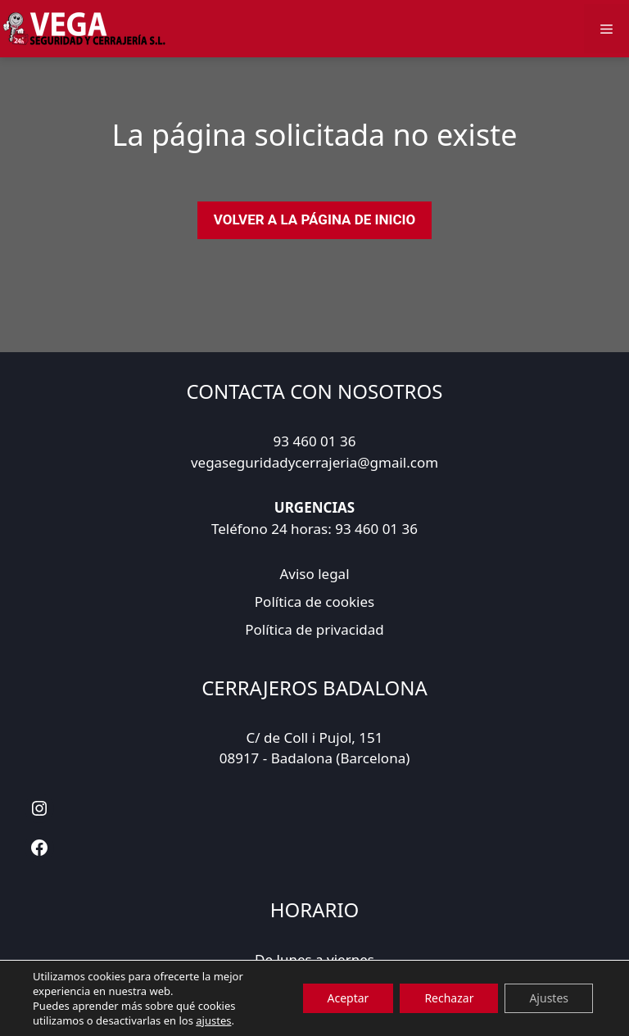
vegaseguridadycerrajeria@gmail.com (314, 462)
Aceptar (348, 998)
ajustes (213, 1020)
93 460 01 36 (315, 441)
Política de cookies (314, 601)
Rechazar (448, 998)
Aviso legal (314, 573)
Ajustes (548, 998)
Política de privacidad (314, 629)
